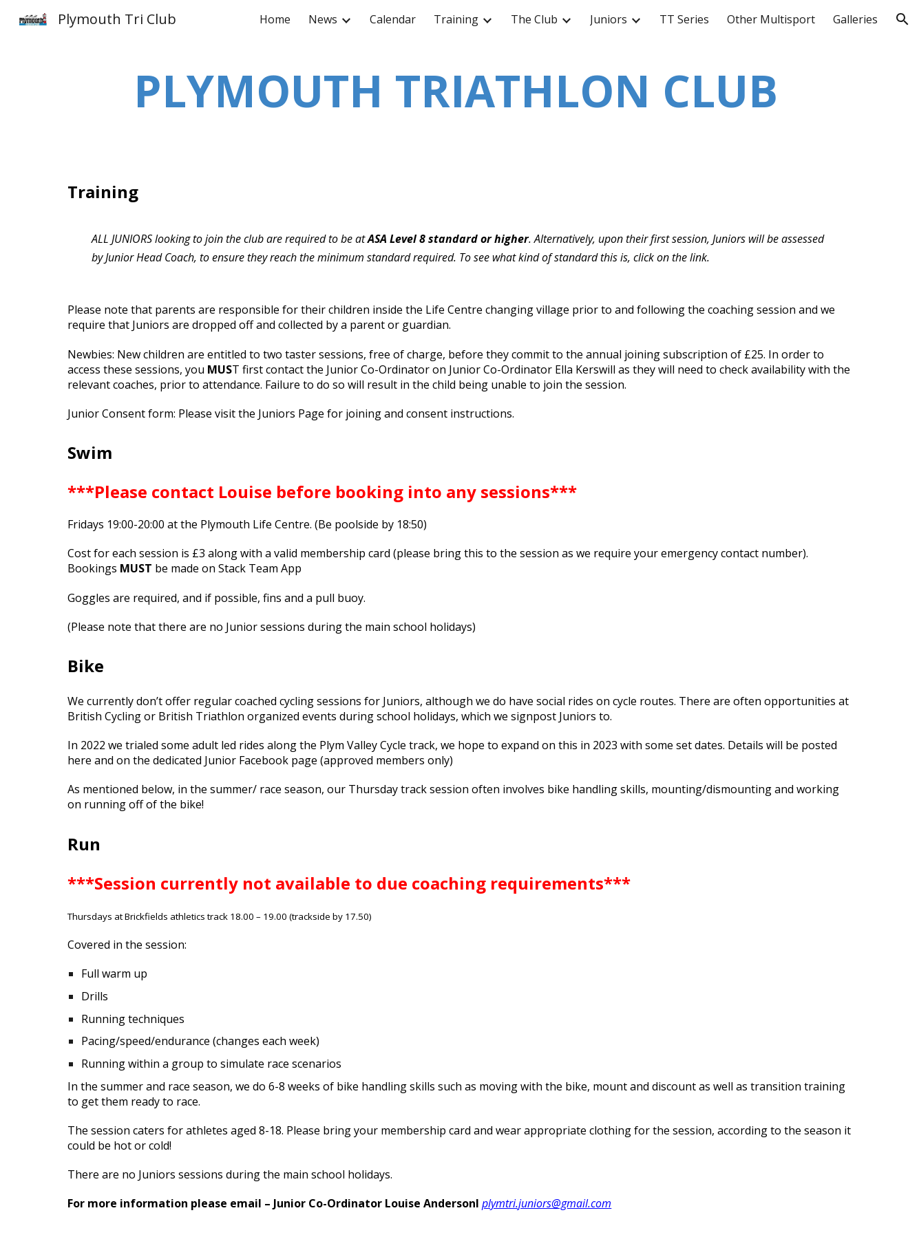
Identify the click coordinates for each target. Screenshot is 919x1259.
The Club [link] (534, 19)
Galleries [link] (855, 19)
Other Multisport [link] (771, 19)
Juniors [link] (608, 19)
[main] (459, 91)
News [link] (322, 19)
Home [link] (275, 19)
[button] (902, 19)
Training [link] (456, 19)
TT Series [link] (684, 19)
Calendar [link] (393, 19)
